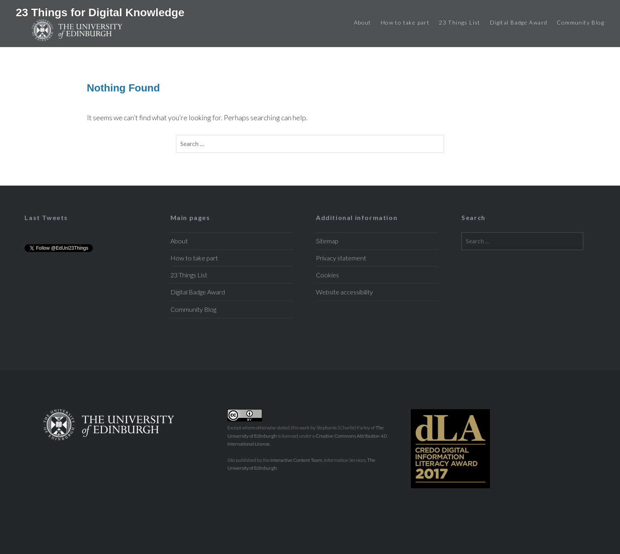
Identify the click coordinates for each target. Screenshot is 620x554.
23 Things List (459, 22)
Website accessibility (344, 292)
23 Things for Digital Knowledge (100, 12)
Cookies (327, 275)
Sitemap (327, 241)
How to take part (405, 22)
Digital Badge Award (519, 22)
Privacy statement (341, 258)
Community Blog (580, 22)
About (362, 22)
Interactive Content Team (296, 460)
